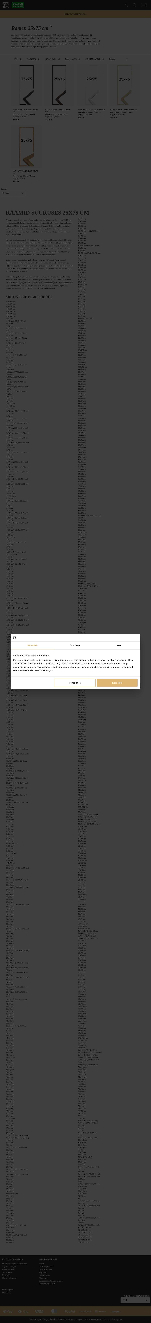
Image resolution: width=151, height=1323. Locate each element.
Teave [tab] (119, 645)
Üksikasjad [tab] (75, 645)
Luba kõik (117, 682)
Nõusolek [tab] (32, 645)
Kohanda (75, 682)
